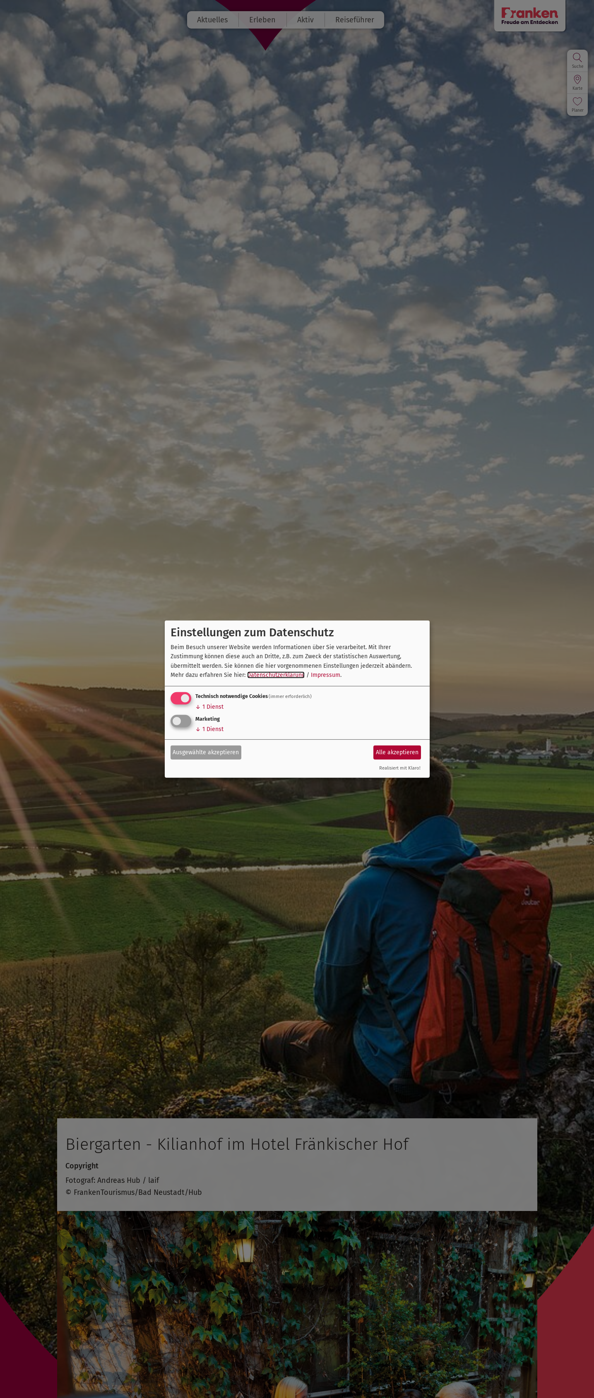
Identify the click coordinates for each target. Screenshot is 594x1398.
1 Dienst (209, 706)
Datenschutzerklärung (276, 675)
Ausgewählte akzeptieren (206, 752)
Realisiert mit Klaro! (400, 768)
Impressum (325, 675)
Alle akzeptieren (397, 752)
